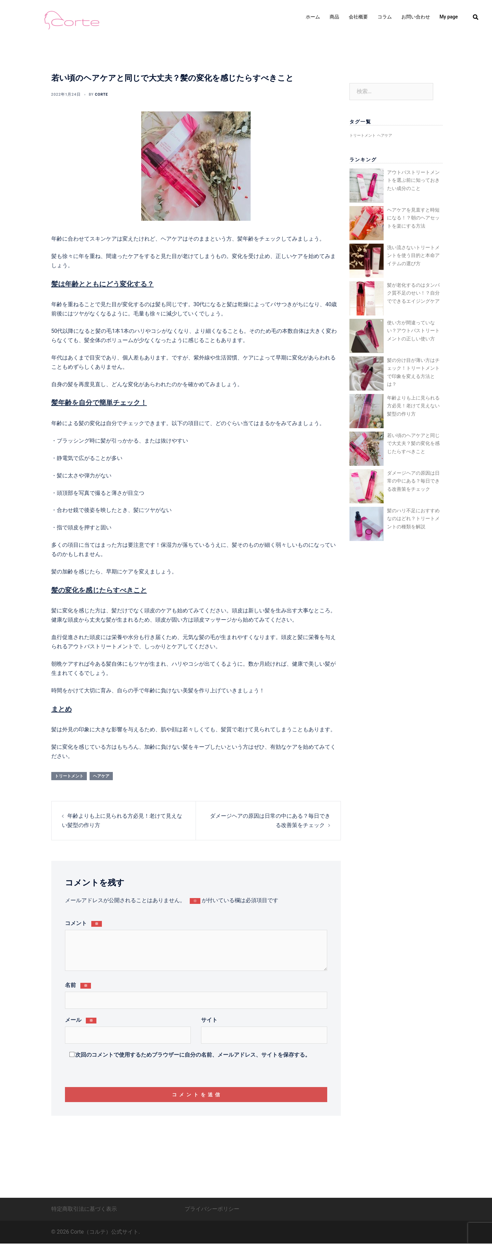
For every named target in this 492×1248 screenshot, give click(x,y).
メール (81, 1019)
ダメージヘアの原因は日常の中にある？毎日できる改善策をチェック (413, 481)
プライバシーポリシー (212, 1213)
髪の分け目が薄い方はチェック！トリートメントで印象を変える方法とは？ (413, 372)
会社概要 (358, 16)
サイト (209, 1019)
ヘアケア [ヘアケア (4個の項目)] (384, 135)
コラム (384, 16)
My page (449, 16)
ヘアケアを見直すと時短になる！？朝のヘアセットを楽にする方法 (413, 218)
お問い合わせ (415, 16)
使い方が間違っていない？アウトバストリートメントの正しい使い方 (413, 330)
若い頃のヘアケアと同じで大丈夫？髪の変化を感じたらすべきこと (413, 443)
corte (99, 94)
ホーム (313, 16)
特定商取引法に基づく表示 (84, 1213)
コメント (83, 923)
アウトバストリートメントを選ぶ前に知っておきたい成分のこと (413, 180)
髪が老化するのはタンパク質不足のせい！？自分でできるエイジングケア (413, 293)
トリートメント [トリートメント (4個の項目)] (362, 135)
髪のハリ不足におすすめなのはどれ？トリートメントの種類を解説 (413, 518)
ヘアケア (101, 775)
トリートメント (69, 775)
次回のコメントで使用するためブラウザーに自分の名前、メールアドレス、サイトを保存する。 (192, 1054)
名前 (78, 984)
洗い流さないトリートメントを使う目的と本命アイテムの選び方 (413, 255)
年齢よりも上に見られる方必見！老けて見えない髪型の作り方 (413, 406)
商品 (334, 16)
